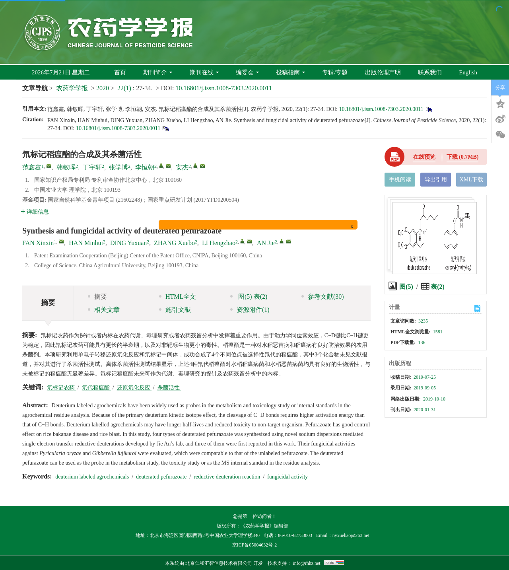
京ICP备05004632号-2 (254, 545)
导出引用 (436, 180)
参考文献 (322, 296)
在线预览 (424, 157)
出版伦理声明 (383, 72)
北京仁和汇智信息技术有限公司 (218, 563)
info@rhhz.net (306, 563)
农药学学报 (72, 88)
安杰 (182, 167)
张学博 (118, 167)
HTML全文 (177, 296)
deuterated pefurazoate (162, 477)
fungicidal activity (288, 477)
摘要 (97, 296)
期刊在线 (204, 72)
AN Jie (266, 242)
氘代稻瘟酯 (96, 388)
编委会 (247, 72)
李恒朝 (144, 167)
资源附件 (250, 309)
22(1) (125, 88)
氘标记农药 (61, 388)
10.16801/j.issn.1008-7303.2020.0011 (223, 88)
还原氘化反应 (134, 388)
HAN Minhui (86, 242)
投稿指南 (290, 72)
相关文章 (104, 309)
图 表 (248, 296)
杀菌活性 (169, 388)
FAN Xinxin (38, 242)
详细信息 (35, 212)
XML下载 (471, 180)
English (468, 72)
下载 (463, 157)
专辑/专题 (335, 72)
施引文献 (175, 309)
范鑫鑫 (31, 167)
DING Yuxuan (128, 242)
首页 (120, 72)
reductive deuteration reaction (228, 477)
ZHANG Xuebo (174, 242)
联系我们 (430, 72)
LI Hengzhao (218, 242)
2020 (102, 88)
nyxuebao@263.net (350, 535)
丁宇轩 (92, 167)
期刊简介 (157, 72)
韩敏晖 (66, 167)
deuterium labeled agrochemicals (92, 477)
